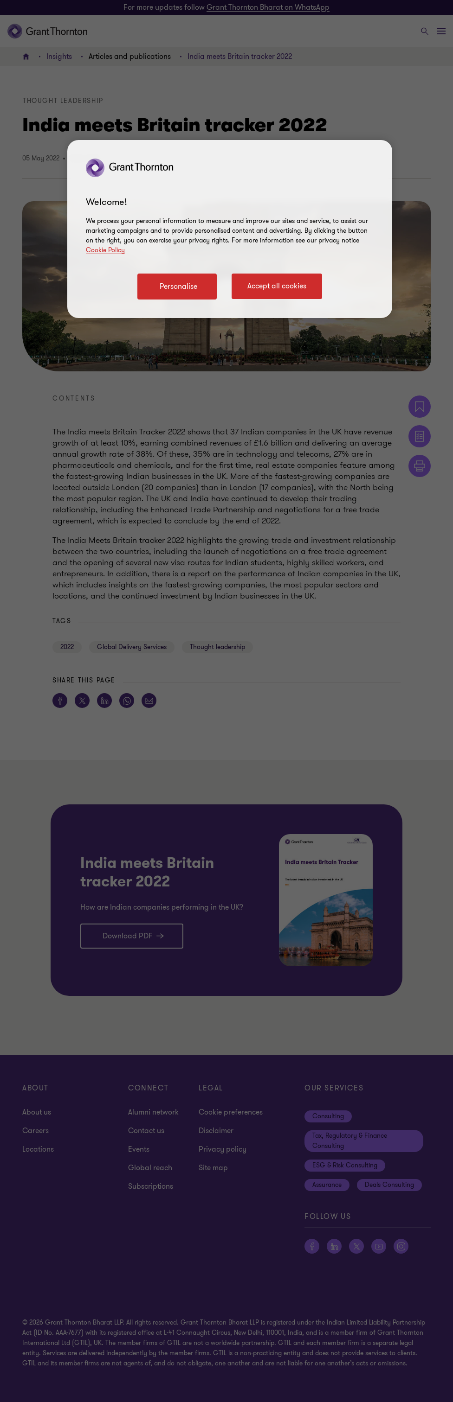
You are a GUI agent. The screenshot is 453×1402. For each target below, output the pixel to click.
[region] (229, 229)
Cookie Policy (105, 250)
